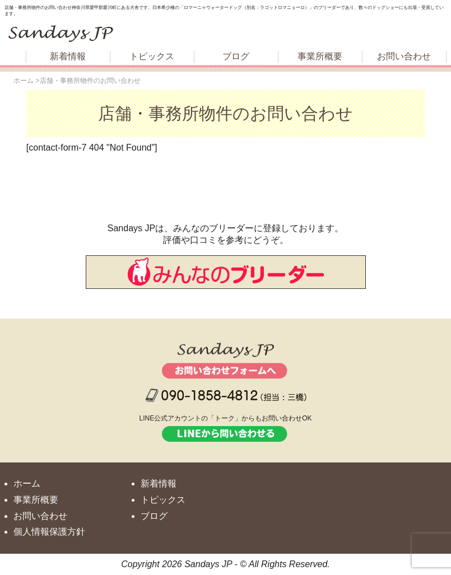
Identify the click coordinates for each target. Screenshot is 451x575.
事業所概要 (319, 56)
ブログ (235, 56)
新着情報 (68, 56)
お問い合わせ (404, 56)
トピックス (151, 56)
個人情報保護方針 (49, 531)
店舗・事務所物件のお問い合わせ (225, 113)
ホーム (26, 483)
